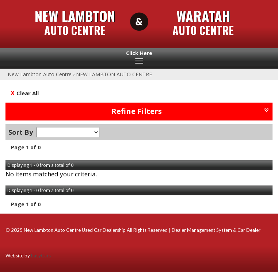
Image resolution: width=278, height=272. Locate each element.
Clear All (27, 93)
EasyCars (41, 255)
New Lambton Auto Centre (40, 74)
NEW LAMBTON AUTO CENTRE (114, 74)
